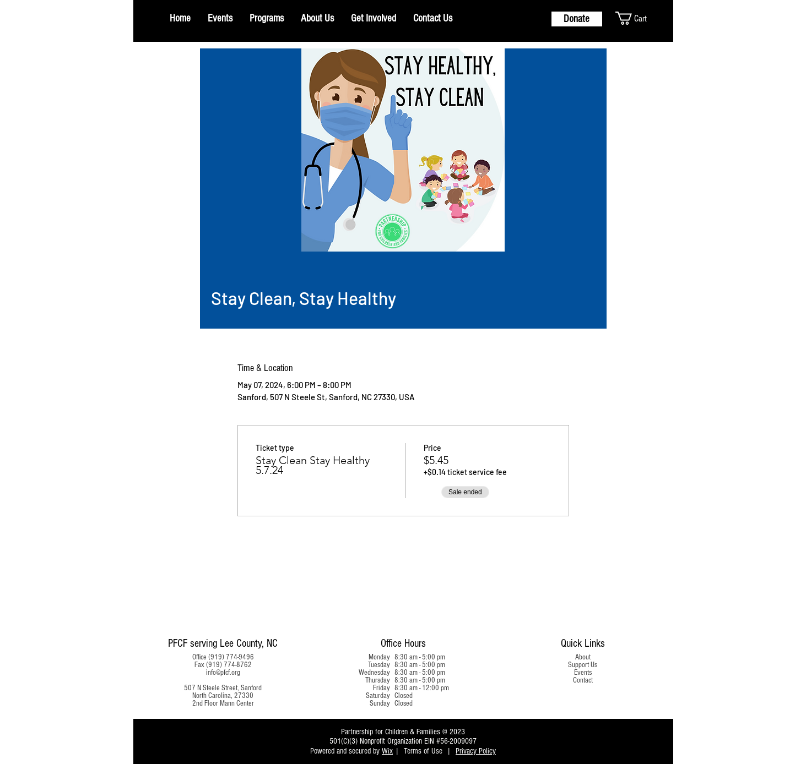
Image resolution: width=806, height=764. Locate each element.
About (583, 657)
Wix (387, 751)
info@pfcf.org (223, 672)
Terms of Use (423, 751)
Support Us (582, 665)
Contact (583, 680)
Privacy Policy (476, 751)
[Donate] (576, 19)
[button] (640, 18)
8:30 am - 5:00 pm (419, 657)
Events (583, 672)
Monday (379, 657)
